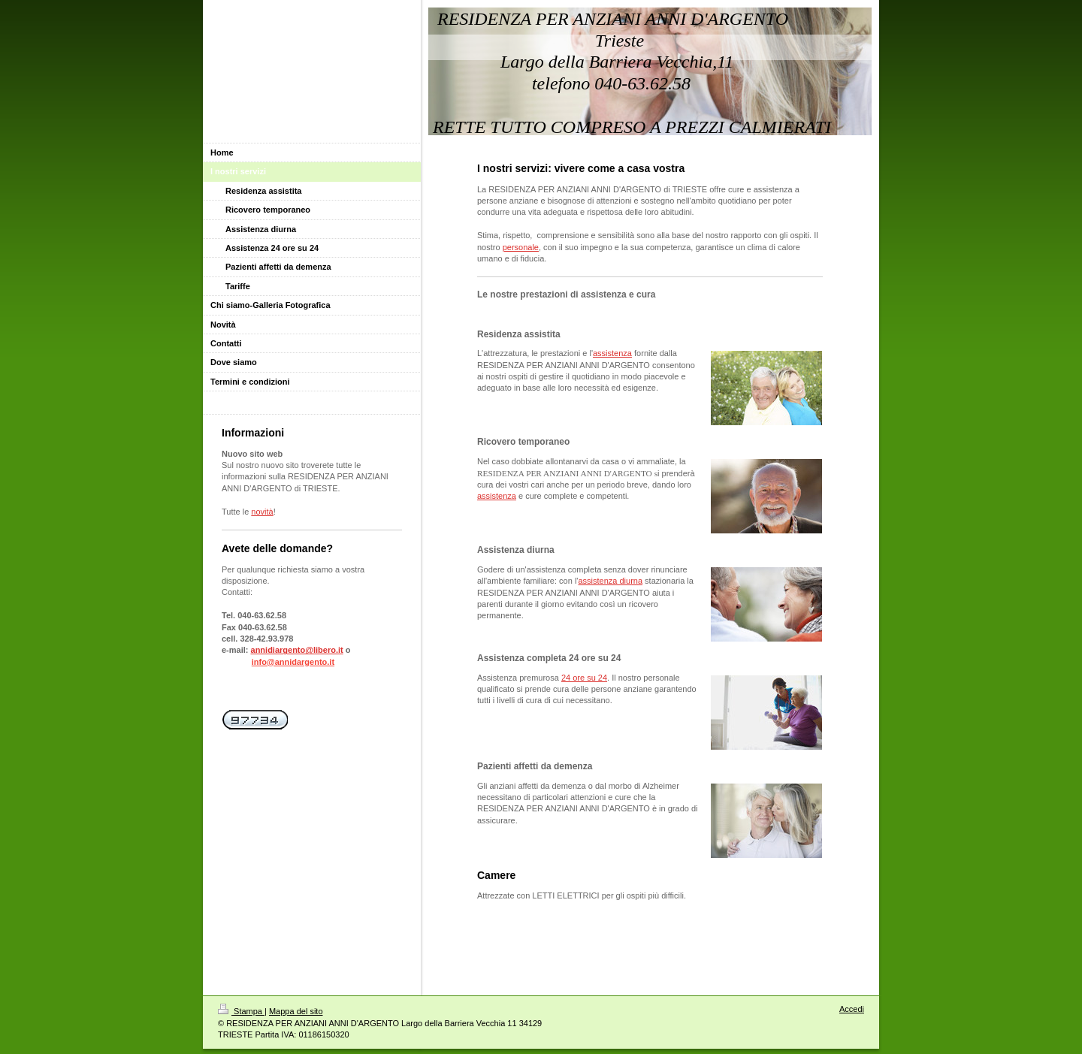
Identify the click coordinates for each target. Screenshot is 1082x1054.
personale (521, 247)
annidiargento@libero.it (297, 649)
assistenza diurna (610, 580)
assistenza (612, 353)
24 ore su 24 (584, 677)
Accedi (851, 1008)
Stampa (241, 1011)
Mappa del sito (296, 1011)
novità (262, 511)
